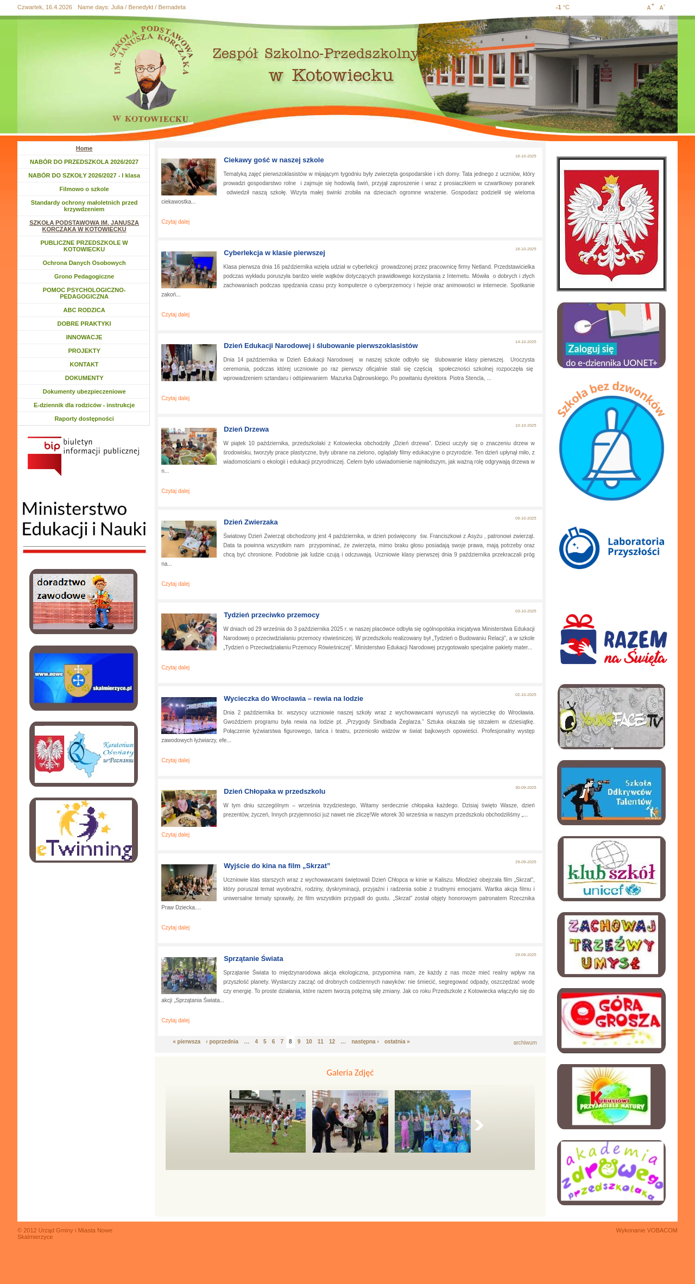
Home (84, 148)
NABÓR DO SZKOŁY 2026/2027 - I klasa (84, 175)
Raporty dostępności (83, 418)
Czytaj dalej (175, 222)
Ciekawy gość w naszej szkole (274, 160)
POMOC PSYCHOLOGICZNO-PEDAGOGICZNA (84, 293)
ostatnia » (397, 1042)
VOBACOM (662, 1230)
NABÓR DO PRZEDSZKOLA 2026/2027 (84, 162)
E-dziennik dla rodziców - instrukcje (84, 405)
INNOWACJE (84, 337)
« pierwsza (186, 1042)
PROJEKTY (84, 350)
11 (321, 1042)
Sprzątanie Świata (253, 958)
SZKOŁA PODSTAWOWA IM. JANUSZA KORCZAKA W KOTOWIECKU (84, 225)
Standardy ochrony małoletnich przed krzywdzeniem (84, 205)
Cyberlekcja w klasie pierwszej (274, 253)
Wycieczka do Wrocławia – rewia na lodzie (293, 698)
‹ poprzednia (222, 1042)
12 (332, 1042)
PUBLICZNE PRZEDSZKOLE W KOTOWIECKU (84, 245)
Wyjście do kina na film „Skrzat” (277, 866)
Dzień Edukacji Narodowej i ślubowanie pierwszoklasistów (321, 345)
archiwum (525, 1043)
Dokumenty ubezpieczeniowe (84, 391)
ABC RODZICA (84, 310)
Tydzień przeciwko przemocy (271, 615)
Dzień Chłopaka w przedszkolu (274, 791)
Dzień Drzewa (246, 429)
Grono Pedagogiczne (84, 276)
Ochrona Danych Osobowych (83, 263)
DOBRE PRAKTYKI (84, 323)
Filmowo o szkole (84, 189)
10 (309, 1042)
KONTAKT (84, 364)
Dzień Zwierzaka (250, 522)
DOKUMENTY (84, 378)
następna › (364, 1042)
